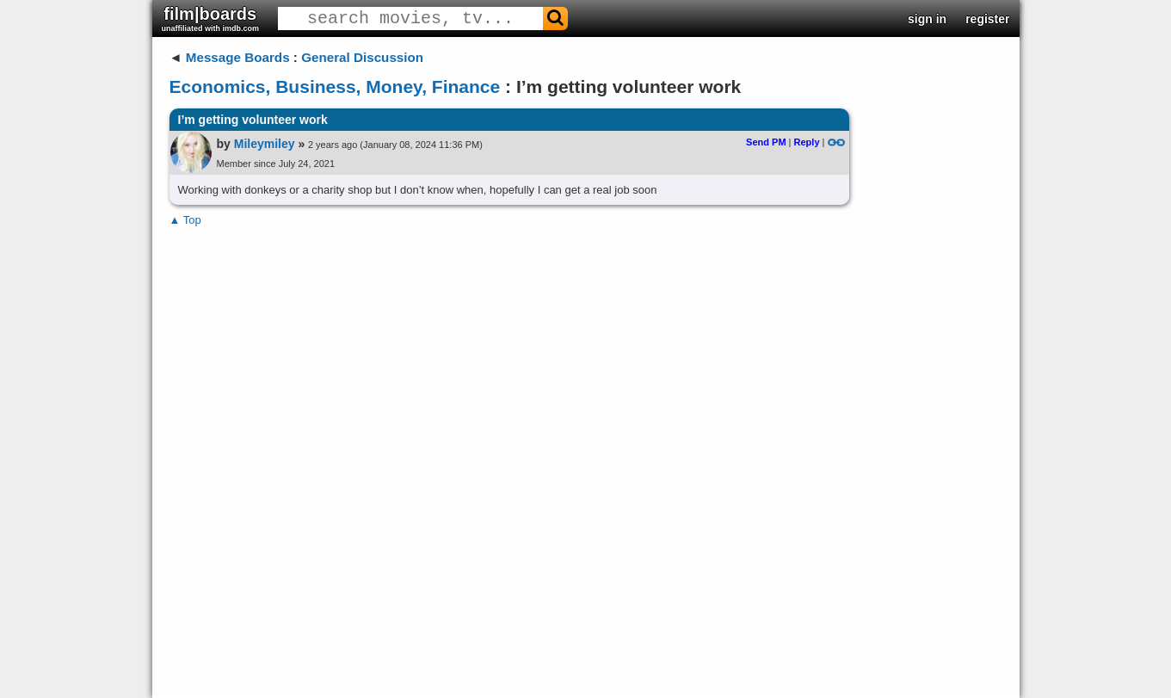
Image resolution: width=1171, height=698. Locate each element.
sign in (927, 19)
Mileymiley (264, 144)
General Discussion (362, 57)
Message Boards (238, 57)
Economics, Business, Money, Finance (335, 86)
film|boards (211, 18)
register (987, 19)
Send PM (766, 142)
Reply (807, 142)
